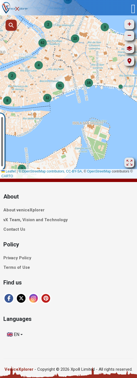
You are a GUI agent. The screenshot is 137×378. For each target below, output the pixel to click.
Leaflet (8, 171)
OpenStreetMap (99, 171)
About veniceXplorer (24, 210)
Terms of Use (16, 267)
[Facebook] (8, 298)
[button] (121, 87)
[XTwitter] (21, 298)
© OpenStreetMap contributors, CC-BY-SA (50, 171)
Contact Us (14, 229)
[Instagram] (33, 298)
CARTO (7, 176)
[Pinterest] (45, 298)
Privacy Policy (17, 258)
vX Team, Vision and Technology (35, 220)
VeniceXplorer (18, 369)
